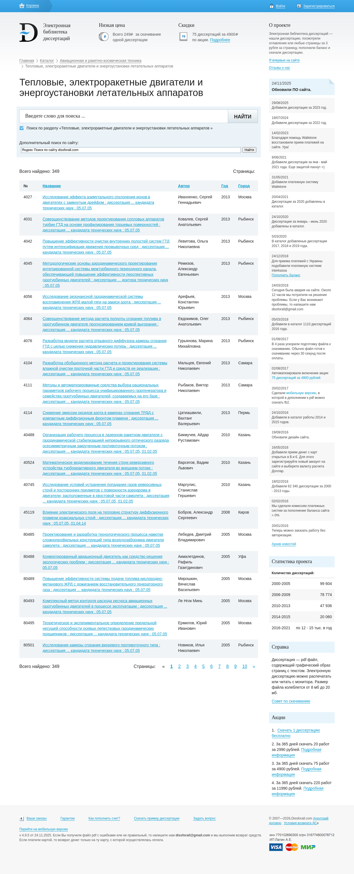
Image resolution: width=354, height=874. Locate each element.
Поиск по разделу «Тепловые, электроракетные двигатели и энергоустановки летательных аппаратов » (116, 128)
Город (244, 186)
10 (244, 666)
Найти (242, 116)
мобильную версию (301, 393)
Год (224, 186)
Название (52, 186)
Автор (184, 186)
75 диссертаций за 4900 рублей (296, 378)
